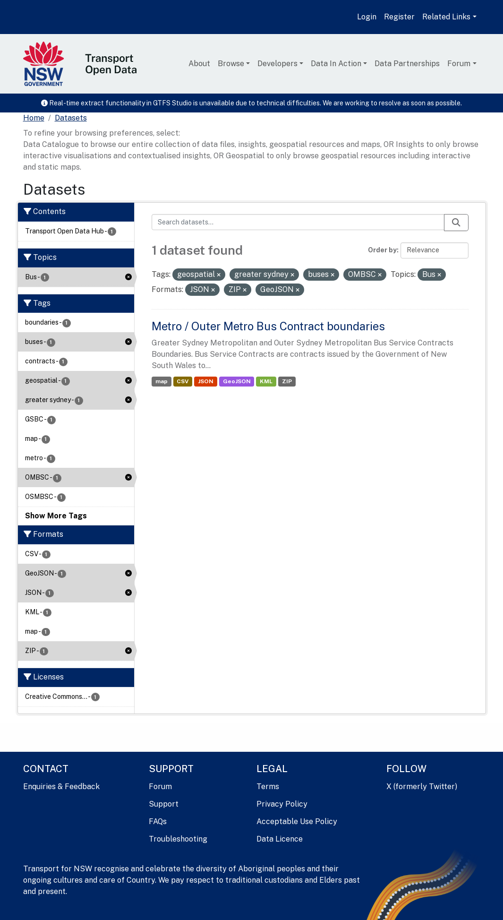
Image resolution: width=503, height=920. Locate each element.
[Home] (33, 118)
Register (399, 16)
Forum (458, 63)
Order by (382, 250)
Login (366, 16)
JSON (205, 381)
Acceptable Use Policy (296, 821)
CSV (182, 381)
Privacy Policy (281, 804)
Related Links (446, 16)
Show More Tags (56, 515)
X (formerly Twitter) (421, 786)
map (161, 381)
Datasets (71, 117)
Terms (267, 786)
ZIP (287, 381)
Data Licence (279, 838)
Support (164, 804)
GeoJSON (237, 381)
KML (266, 381)
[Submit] (456, 222)
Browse (231, 63)
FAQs (158, 821)
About (199, 63)
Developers (277, 63)
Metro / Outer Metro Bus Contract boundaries (268, 326)
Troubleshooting (178, 838)
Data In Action (336, 63)
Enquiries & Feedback (61, 786)
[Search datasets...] (298, 222)
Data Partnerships (407, 63)
